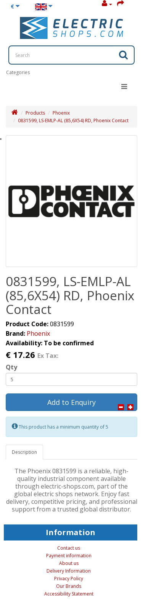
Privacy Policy (68, 578)
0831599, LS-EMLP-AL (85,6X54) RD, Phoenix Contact (73, 120)
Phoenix (61, 113)
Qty (11, 367)
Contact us (68, 548)
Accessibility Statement (68, 594)
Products (35, 113)
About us (69, 563)
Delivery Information (69, 571)
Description (24, 452)
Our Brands (68, 586)
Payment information (69, 555)
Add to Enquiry (71, 402)
